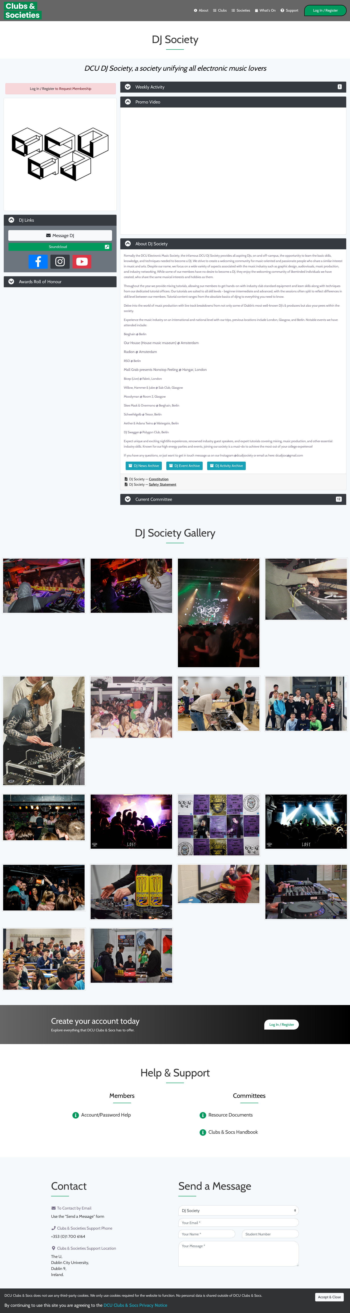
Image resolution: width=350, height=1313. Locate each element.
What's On (265, 10)
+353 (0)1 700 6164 (68, 1236)
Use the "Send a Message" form (77, 1216)
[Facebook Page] (38, 262)
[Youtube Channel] (82, 262)
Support (289, 10)
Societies (241, 10)
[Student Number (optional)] (270, 1234)
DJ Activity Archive (226, 466)
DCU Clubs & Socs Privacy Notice (135, 1305)
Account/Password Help (106, 1115)
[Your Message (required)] (238, 1254)
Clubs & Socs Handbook (233, 1132)
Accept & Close (329, 1297)
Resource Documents (230, 1115)
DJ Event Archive (184, 466)
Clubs (220, 10)
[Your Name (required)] (206, 1234)
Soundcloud (79, 247)
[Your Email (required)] (238, 1222)
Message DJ (60, 235)
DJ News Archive (144, 466)
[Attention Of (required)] (238, 1210)
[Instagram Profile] (60, 262)
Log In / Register (325, 10)
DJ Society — (147, 479)
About (201, 10)
